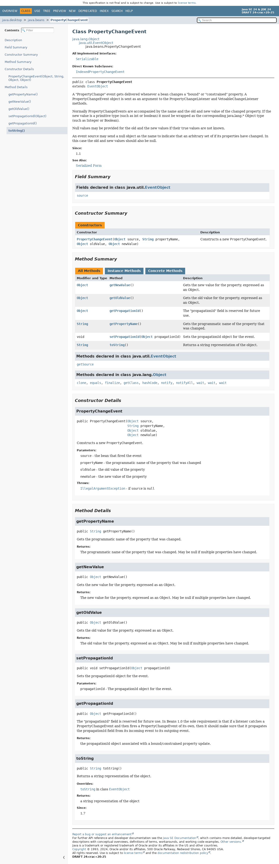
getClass (131, 383)
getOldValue (120, 298)
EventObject (97, 86)
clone (81, 383)
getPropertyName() (23, 94)
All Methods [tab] (89, 271)
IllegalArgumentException (102, 488)
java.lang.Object (85, 39)
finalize (112, 383)
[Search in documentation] (237, 20)
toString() (15, 130)
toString (117, 345)
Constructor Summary (21, 54)
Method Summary (18, 62)
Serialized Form (89, 165)
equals (95, 383)
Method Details (16, 87)
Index (104, 11)
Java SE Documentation (179, 838)
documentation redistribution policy (183, 853)
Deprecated (87, 11)
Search (117, 11)
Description (14, 40)
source (82, 195)
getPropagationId (125, 311)
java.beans (36, 20)
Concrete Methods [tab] (165, 271)
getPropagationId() (22, 123)
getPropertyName (124, 324)
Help (129, 11)
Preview (59, 11)
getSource (85, 364)
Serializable (87, 59)
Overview (9, 11)
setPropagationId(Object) (27, 116)
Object (119, 239)
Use (37, 11)
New (72, 11)
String (148, 239)
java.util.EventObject (96, 43)
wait (200, 383)
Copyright (79, 849)
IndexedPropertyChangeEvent (100, 72)
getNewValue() (19, 101)
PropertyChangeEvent (69, 20)
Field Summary (16, 47)
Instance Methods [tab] (124, 271)
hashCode (149, 383)
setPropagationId (125, 337)
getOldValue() (18, 109)
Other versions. (231, 841)
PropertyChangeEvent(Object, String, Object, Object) (36, 78)
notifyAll (184, 383)
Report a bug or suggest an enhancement (102, 834)
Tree (46, 11)
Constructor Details (19, 69)
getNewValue (120, 285)
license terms (187, 2)
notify (166, 383)
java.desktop (12, 20)
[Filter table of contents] (37, 30)
